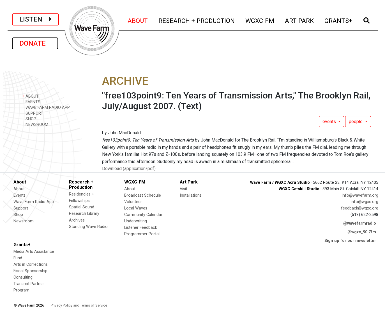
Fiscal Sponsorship (30, 271)
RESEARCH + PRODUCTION (197, 20)
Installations (191, 195)
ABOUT (138, 20)
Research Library (84, 213)
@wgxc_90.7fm (361, 232)
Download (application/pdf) (129, 168)
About (19, 189)
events (329, 121)
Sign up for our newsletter (350, 240)
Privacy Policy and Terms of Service (79, 305)
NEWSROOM (35, 124)
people (356, 121)
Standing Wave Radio (88, 226)
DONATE (35, 43)
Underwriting (135, 221)
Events (19, 195)
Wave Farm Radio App (33, 201)
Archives (77, 220)
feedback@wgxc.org (359, 208)
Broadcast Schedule (142, 195)
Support (20, 208)
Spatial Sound (81, 207)
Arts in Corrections (30, 264)
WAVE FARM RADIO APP (46, 107)
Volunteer (133, 201)
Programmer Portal (142, 234)
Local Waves (135, 208)
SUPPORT (32, 113)
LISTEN (35, 19)
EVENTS (31, 101)
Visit (183, 189)
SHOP (29, 118)
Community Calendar (143, 214)
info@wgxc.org (364, 201)
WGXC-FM (260, 20)
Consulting (23, 277)
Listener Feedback (140, 227)
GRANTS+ (338, 20)
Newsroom (23, 221)
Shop (18, 214)
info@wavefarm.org (360, 195)
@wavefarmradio (359, 223)
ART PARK (299, 20)
